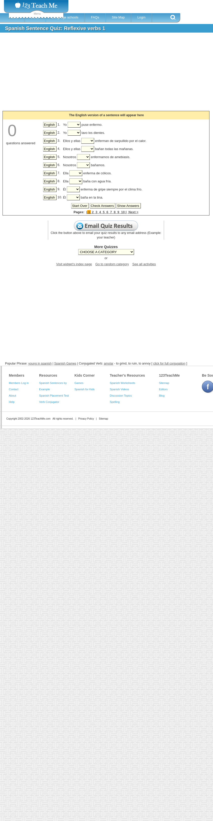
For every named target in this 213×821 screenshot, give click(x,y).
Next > (132, 212)
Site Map (118, 17)
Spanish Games (65, 363)
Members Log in (19, 382)
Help (12, 401)
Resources (48, 375)
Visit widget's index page (74, 264)
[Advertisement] (92, 74)
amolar (108, 363)
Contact (13, 389)
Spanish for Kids (84, 389)
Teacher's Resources (127, 375)
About (12, 395)
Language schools (65, 17)
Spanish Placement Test (54, 395)
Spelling (115, 401)
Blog (162, 395)
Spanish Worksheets (122, 382)
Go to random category (112, 264)
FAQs (95, 17)
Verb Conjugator (49, 401)
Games (78, 382)
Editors (163, 389)
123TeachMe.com (40, 418)
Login (141, 17)
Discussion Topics (121, 395)
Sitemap (164, 382)
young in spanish (40, 363)
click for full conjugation (169, 363)
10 (123, 212)
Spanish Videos (119, 389)
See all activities (144, 264)
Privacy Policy (86, 418)
